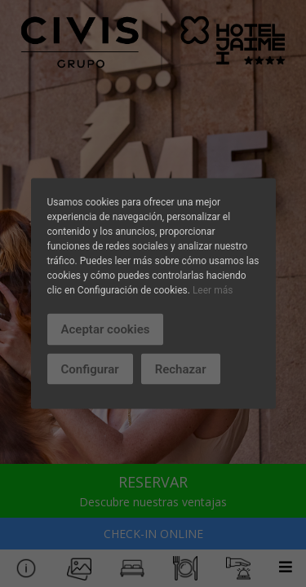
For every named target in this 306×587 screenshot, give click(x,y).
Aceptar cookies (105, 329)
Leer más (213, 290)
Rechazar (180, 368)
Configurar (90, 368)
